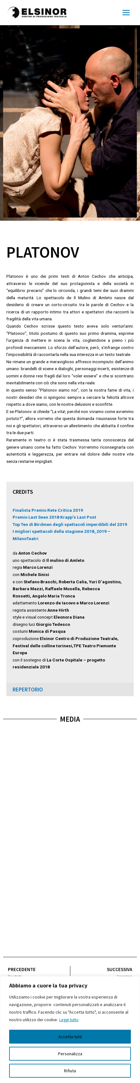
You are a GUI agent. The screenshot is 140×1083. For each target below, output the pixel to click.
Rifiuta (70, 1071)
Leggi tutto (69, 1019)
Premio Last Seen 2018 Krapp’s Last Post (54, 517)
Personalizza (70, 1054)
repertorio (28, 689)
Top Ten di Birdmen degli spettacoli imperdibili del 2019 (70, 524)
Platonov (42, 252)
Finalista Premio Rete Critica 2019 (48, 510)
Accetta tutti (70, 1036)
